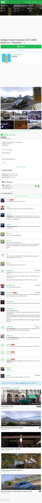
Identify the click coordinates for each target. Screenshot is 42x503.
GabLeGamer (9, 270)
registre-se (22, 383)
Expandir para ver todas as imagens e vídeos (21, 130)
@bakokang (9, 216)
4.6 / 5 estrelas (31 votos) (6, 138)
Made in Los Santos (5, 500)
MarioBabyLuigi (10, 285)
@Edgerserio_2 (10, 361)
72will (7, 207)
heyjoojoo (8, 368)
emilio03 (8, 344)
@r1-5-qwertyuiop (10, 328)
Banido (11, 199)
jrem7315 (8, 214)
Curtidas (14, 135)
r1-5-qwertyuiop (16, 54)
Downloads (6, 135)
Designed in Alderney (6, 499)
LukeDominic (9, 326)
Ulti (7, 254)
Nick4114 (8, 375)
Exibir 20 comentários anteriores (21, 196)
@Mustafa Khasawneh (12, 226)
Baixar (21, 46)
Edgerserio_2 (9, 335)
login (17, 383)
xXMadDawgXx (10, 301)
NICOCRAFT (9, 292)
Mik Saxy (8, 233)
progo (7, 199)
